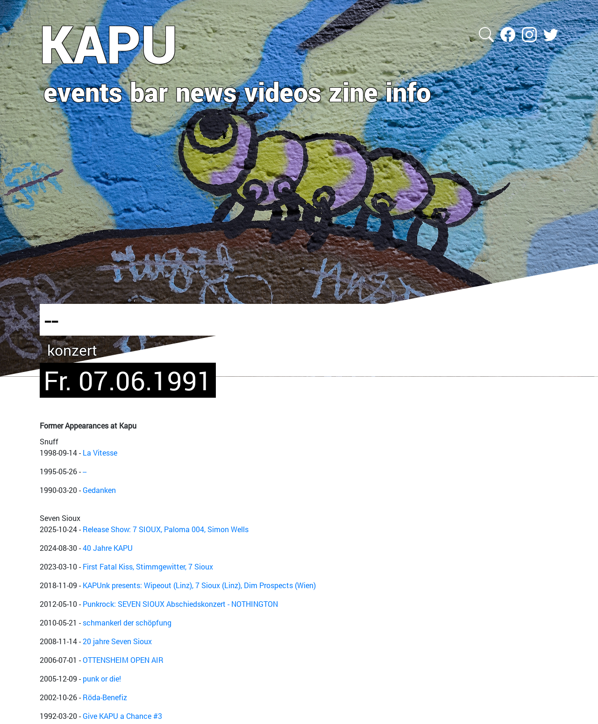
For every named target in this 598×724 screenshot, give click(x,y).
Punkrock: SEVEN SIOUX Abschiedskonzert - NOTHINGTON (180, 604)
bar (149, 91)
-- (84, 471)
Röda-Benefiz (105, 697)
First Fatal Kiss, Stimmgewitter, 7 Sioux (148, 566)
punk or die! (102, 678)
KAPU (109, 43)
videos (282, 91)
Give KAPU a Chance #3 (122, 716)
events (82, 91)
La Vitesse (100, 452)
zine (353, 91)
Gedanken (99, 490)
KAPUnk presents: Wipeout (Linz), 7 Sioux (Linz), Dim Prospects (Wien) (199, 585)
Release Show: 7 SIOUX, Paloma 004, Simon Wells (166, 529)
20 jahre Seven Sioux (117, 641)
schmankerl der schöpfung (127, 622)
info (408, 91)
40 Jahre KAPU (108, 548)
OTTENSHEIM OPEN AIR (123, 660)
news (206, 91)
